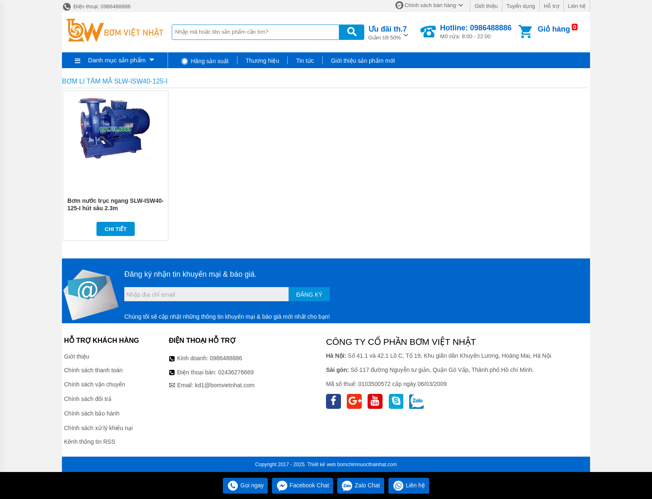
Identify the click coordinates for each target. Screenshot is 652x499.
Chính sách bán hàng (430, 5)
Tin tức (305, 60)
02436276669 (236, 372)
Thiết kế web (321, 464)
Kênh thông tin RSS (89, 441)
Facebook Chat (302, 485)
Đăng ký (309, 294)
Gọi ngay (245, 485)
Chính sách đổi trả (87, 399)
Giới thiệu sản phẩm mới (363, 60)
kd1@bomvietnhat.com (224, 385)
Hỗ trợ (551, 6)
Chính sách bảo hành (91, 413)
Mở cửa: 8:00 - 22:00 (475, 31)
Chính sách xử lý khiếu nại (98, 428)
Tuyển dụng (520, 6)
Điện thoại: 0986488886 (96, 6)
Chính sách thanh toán (93, 370)
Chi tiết (116, 229)
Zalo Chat (360, 485)
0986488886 (226, 358)
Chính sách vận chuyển (94, 384)
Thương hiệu (262, 60)
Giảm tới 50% (387, 32)
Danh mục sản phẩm (117, 60)
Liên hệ (576, 6)
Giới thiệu (485, 6)
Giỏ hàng (554, 29)
